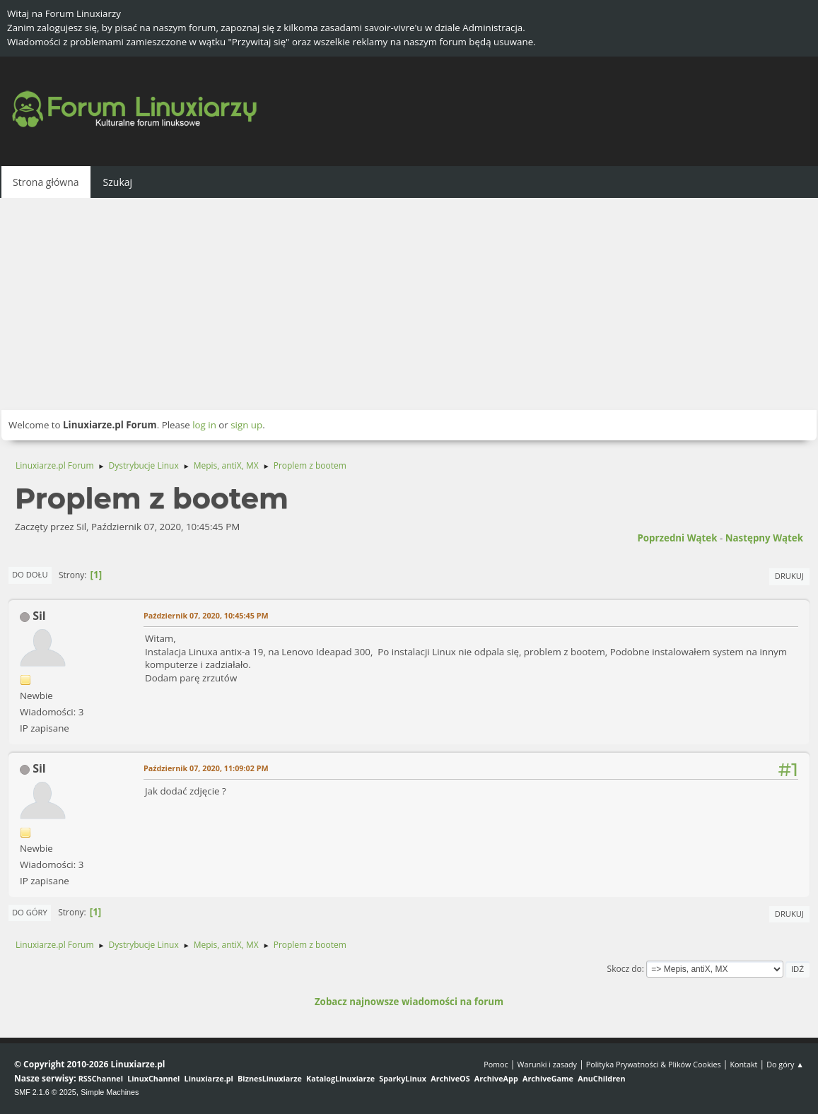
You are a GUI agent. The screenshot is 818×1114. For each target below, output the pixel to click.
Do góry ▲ (785, 1064)
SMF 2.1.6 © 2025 (45, 1092)
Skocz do (624, 969)
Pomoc (496, 1064)
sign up (246, 424)
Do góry (29, 912)
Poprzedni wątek (677, 538)
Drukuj (789, 575)
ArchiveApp (496, 1078)
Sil (39, 615)
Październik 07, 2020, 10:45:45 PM (206, 615)
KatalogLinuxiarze (340, 1078)
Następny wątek (764, 538)
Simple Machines (110, 1092)
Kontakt (743, 1064)
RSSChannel (100, 1078)
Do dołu (30, 574)
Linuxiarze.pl (209, 1078)
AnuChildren (601, 1078)
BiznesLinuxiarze (270, 1078)
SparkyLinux (402, 1078)
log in (204, 424)
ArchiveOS (450, 1078)
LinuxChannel (153, 1078)
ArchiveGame (547, 1078)
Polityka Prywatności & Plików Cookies (653, 1064)
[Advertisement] (409, 304)
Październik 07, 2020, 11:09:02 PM (206, 768)
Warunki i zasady (547, 1064)
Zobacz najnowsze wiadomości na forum (409, 1001)
